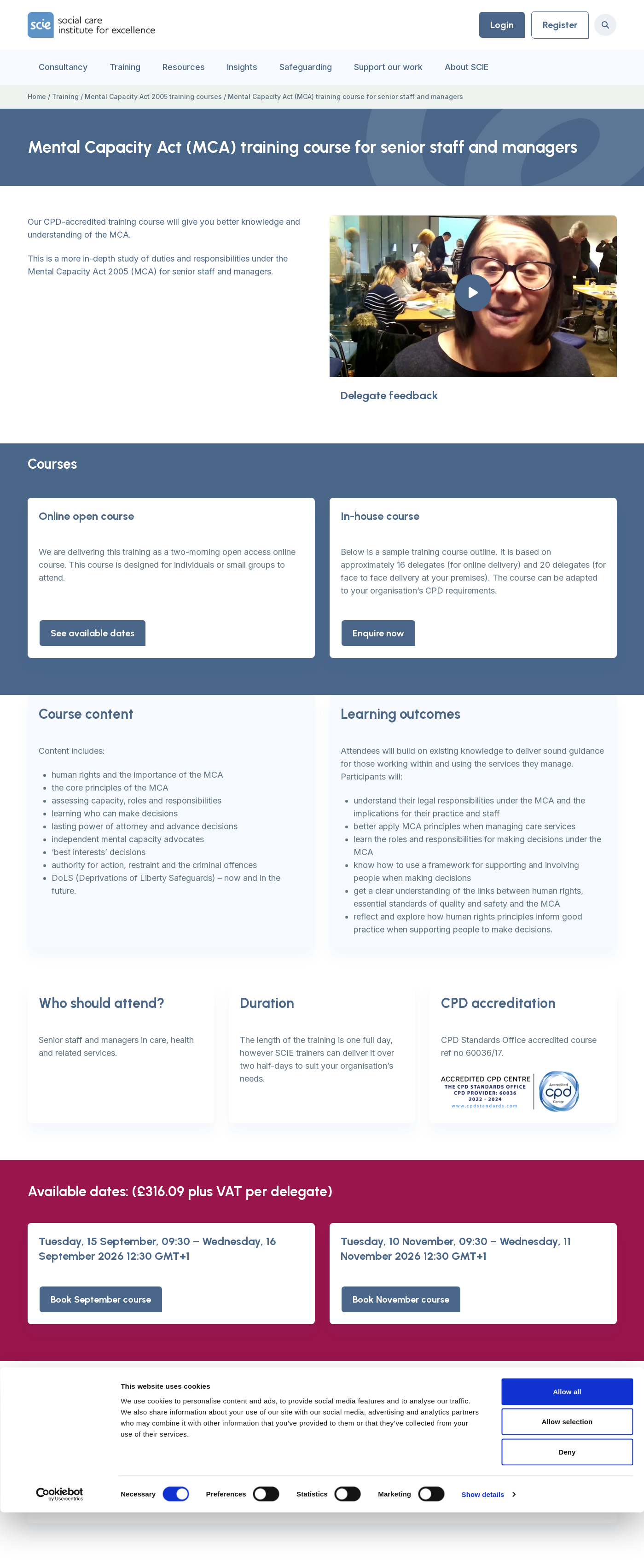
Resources (183, 67)
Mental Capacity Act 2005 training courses (153, 96)
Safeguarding (305, 67)
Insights (242, 67)
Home (37, 96)
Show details (483, 1542)
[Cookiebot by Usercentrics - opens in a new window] (59, 1542)
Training (125, 67)
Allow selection (567, 1469)
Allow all (567, 1439)
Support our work (388, 67)
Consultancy (63, 67)
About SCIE (466, 67)
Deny (566, 1499)
